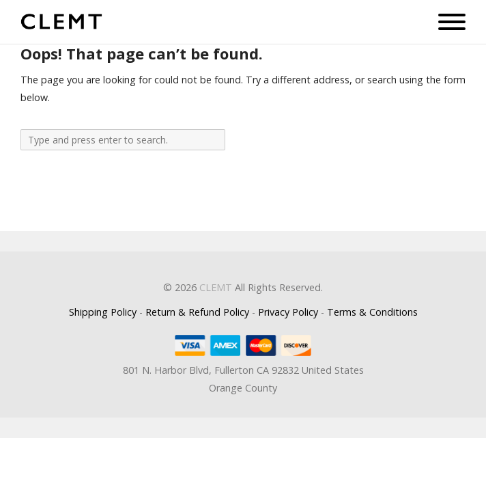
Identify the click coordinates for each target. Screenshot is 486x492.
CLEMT (215, 287)
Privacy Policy (288, 311)
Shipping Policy (103, 311)
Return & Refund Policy (197, 311)
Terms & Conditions (372, 311)
